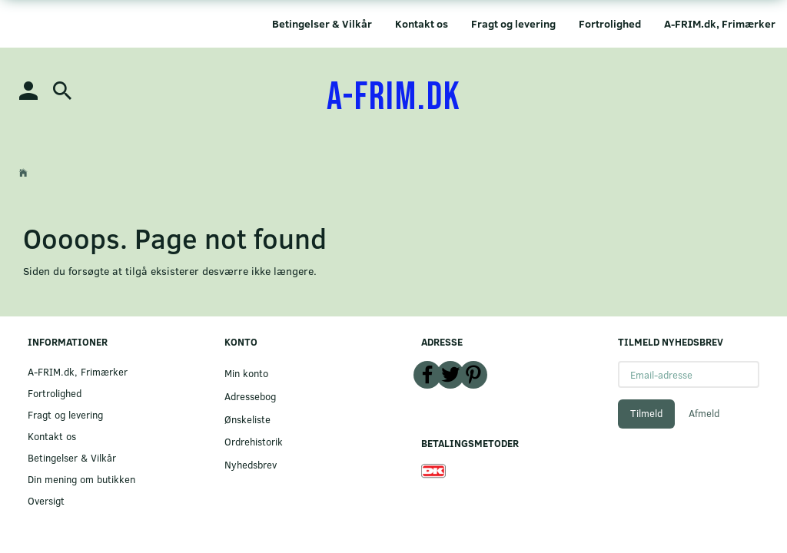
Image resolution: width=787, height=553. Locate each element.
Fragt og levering (513, 23)
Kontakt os (421, 23)
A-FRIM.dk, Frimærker (719, 23)
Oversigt (46, 500)
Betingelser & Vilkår (322, 23)
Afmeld (704, 413)
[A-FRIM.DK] (394, 98)
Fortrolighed (610, 23)
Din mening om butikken (81, 478)
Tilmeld (646, 413)
